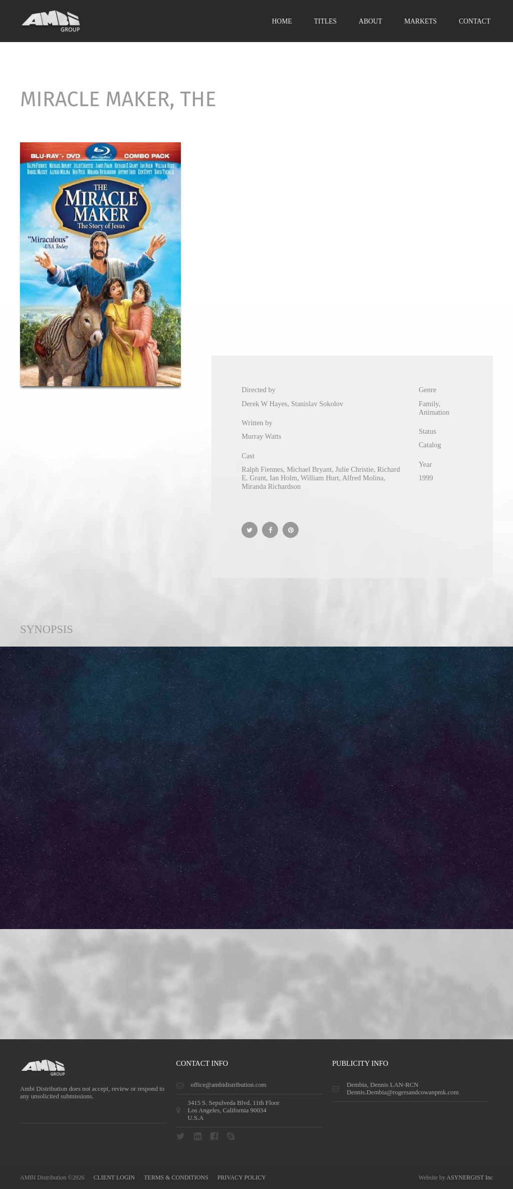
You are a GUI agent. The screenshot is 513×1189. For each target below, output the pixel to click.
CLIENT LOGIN (114, 1177)
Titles (325, 21)
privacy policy (241, 1177)
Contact (474, 21)
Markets (420, 21)
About (370, 21)
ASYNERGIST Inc (469, 1177)
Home (282, 21)
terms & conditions (176, 1177)
